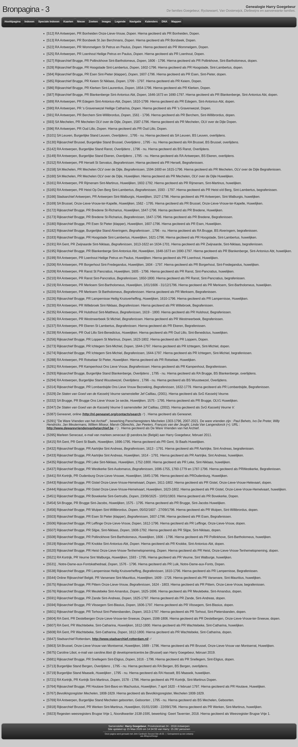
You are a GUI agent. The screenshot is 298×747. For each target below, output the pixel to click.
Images (106, 21)
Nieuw (81, 21)
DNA (164, 21)
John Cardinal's (140, 734)
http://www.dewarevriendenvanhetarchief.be (80, 428)
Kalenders (151, 21)
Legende (120, 21)
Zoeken (93, 21)
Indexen (29, 21)
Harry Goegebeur (135, 726)
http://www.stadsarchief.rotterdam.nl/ (120, 639)
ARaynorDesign (151, 736)
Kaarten (68, 21)
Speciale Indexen (49, 21)
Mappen (176, 21)
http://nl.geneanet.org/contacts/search (112, 414)
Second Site (153, 734)
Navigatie (135, 21)
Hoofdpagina (12, 21)
